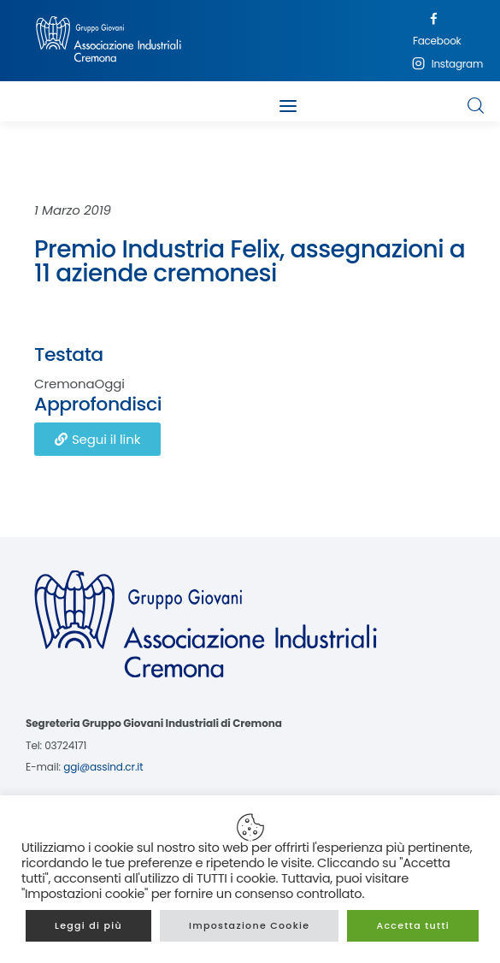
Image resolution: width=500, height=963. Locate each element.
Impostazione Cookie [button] (249, 925)
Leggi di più (88, 925)
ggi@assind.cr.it (103, 766)
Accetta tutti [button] (413, 925)
